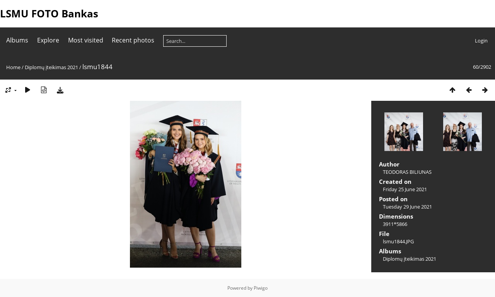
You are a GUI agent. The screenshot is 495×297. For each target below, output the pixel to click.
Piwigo (261, 288)
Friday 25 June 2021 (405, 189)
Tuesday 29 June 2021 (407, 206)
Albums (17, 40)
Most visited (85, 40)
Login (481, 40)
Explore (48, 40)
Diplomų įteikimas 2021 (51, 67)
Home (13, 67)
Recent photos (133, 40)
